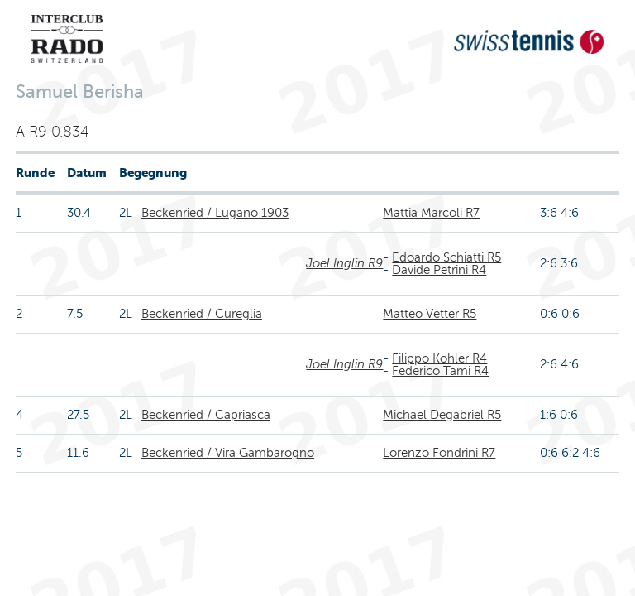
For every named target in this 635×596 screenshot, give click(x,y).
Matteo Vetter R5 (429, 313)
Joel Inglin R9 (344, 263)
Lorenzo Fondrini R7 (439, 452)
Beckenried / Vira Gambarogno (227, 452)
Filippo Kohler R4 (439, 358)
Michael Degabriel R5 (442, 414)
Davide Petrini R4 (439, 269)
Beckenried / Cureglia (201, 313)
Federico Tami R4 (440, 370)
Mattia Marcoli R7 (431, 212)
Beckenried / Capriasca (205, 414)
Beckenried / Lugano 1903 (215, 212)
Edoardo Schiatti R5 (446, 257)
